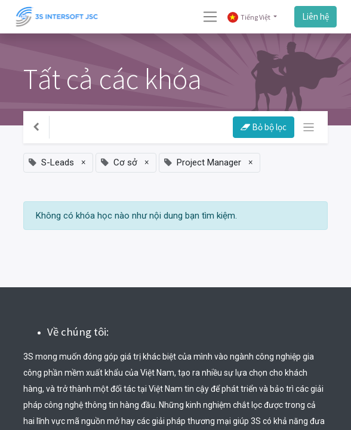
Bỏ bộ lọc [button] (264, 127)
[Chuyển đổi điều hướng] (309, 127)
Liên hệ (315, 16)
